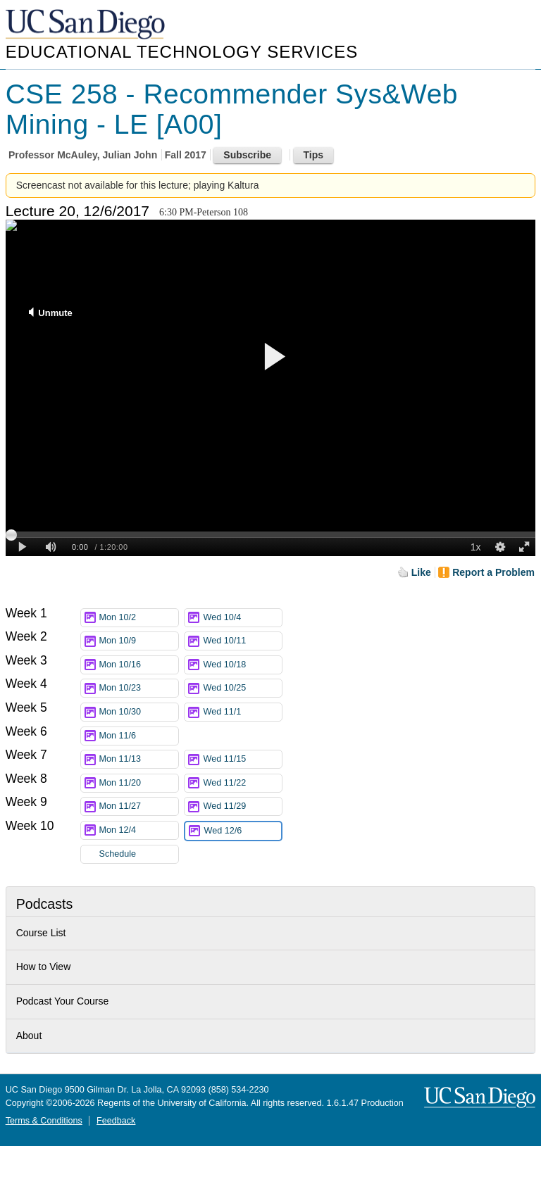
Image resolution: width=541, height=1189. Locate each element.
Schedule (118, 854)
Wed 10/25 (242, 688)
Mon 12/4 (138, 830)
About (29, 1035)
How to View (43, 966)
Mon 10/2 (138, 618)
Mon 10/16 (138, 665)
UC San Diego (87, 25)
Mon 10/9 (138, 641)
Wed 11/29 (242, 806)
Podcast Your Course (62, 1001)
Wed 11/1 (242, 712)
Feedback (116, 1121)
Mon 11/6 (138, 736)
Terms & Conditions (44, 1121)
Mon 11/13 (138, 759)
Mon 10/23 (138, 688)
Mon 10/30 (138, 712)
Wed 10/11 (242, 641)
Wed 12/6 (242, 831)
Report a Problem (493, 572)
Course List (41, 932)
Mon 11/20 (138, 783)
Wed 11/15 (242, 759)
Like (421, 572)
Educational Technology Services (182, 51)
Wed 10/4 (242, 618)
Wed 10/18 (242, 665)
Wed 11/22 (242, 783)
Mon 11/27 (138, 806)
